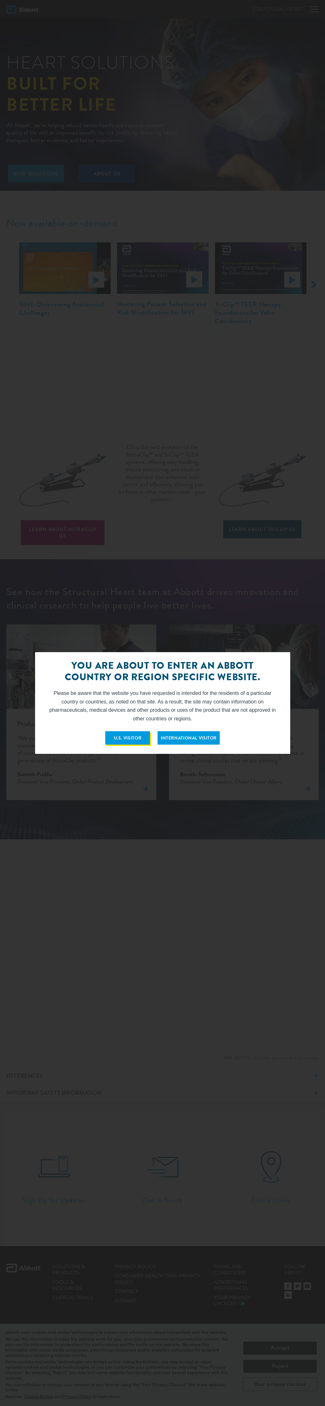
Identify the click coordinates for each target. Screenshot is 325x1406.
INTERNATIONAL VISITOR (189, 738)
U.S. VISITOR (128, 738)
